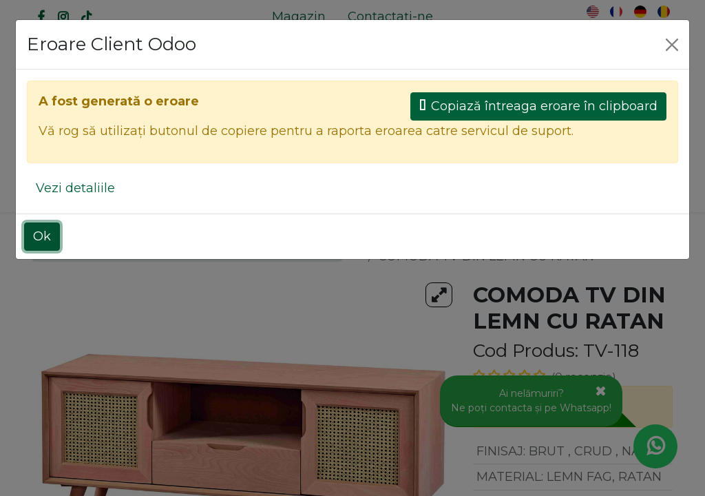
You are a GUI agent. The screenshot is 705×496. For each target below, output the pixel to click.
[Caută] (312, 146)
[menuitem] (299, 17)
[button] (616, 186)
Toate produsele (413, 237)
